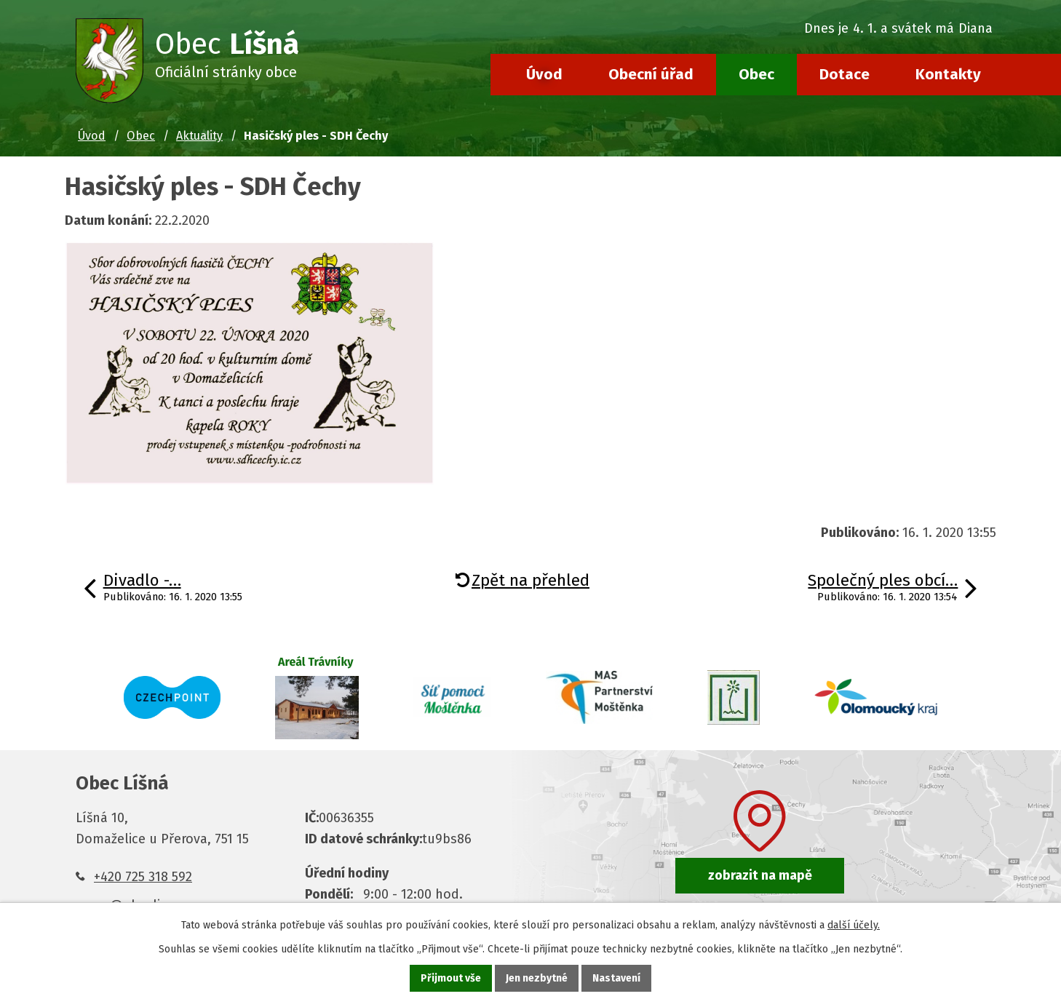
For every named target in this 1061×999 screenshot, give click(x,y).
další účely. (853, 925)
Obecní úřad (651, 74)
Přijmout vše (451, 978)
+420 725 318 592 (143, 877)
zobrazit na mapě (760, 875)
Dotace (844, 74)
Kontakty (948, 74)
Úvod (544, 74)
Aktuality (199, 136)
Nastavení (616, 978)
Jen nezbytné (537, 978)
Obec (756, 74)
